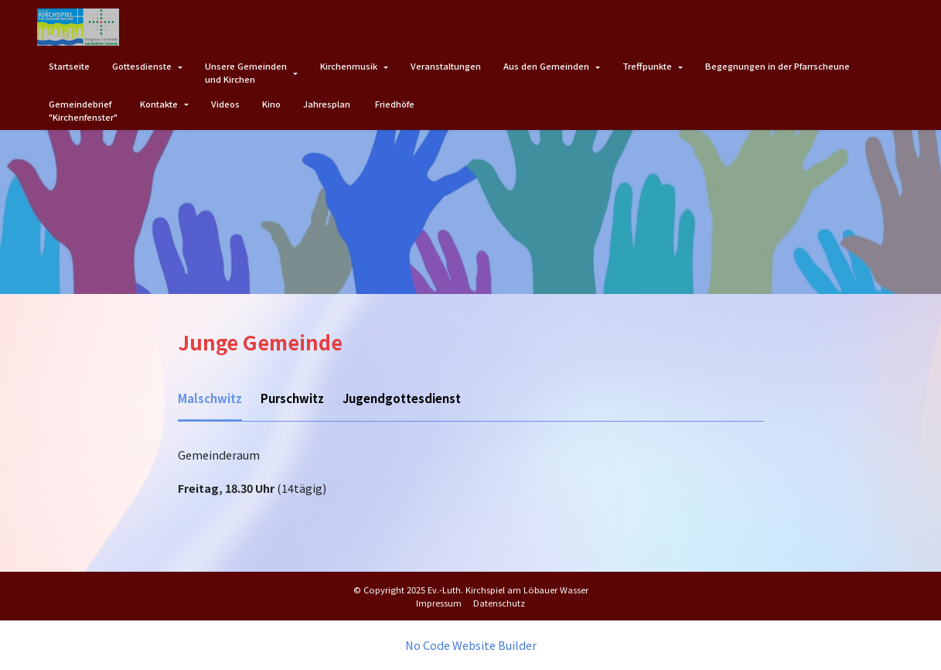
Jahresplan (328, 103)
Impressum (439, 602)
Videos (225, 103)
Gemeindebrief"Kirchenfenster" (83, 110)
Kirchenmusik (348, 66)
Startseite (69, 66)
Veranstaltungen (446, 66)
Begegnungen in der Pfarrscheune (777, 66)
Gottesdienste (142, 66)
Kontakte (159, 103)
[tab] (209, 400)
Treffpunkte (647, 66)
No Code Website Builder (471, 645)
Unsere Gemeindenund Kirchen (246, 72)
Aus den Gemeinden (546, 66)
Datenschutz (499, 602)
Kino (271, 103)
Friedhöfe (394, 103)
